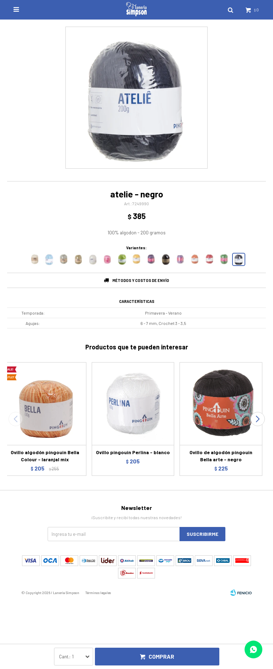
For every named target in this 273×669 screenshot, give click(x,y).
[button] (257, 419)
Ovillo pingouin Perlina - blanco (133, 452)
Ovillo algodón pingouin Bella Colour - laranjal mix (45, 455)
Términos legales (98, 593)
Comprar (161, 656)
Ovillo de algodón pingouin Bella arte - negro (220, 455)
